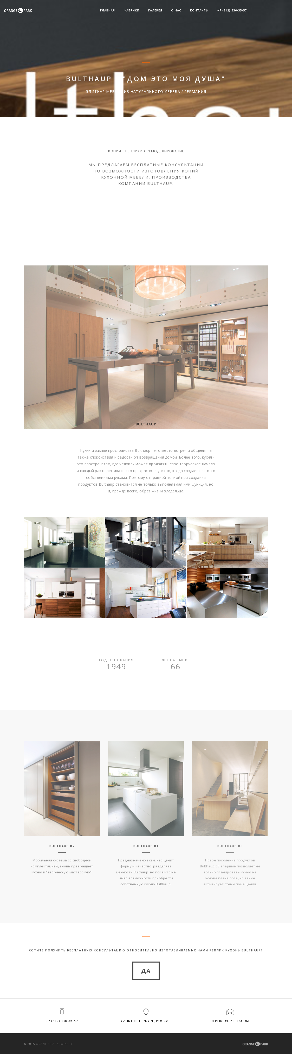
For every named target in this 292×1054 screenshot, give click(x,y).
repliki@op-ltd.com (230, 1020)
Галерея (155, 10)
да (146, 985)
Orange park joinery (54, 1044)
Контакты (199, 10)
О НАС (176, 10)
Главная (107, 10)
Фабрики (131, 10)
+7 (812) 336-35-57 (232, 10)
